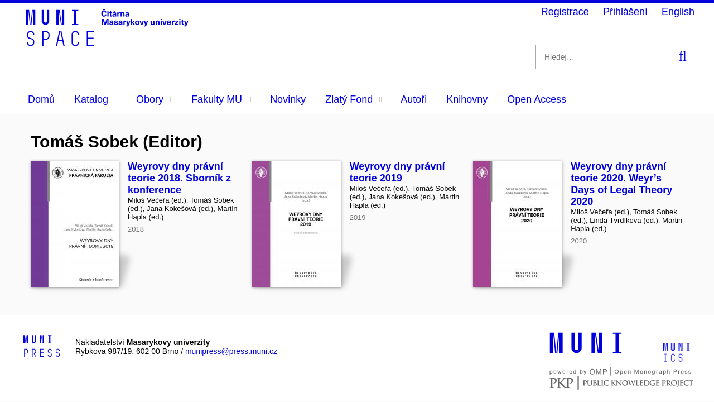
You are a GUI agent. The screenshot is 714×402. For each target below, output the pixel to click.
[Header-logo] (109, 42)
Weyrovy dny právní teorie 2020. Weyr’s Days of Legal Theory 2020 (621, 184)
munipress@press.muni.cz (231, 351)
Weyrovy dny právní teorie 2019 (397, 172)
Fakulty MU (221, 99)
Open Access (536, 99)
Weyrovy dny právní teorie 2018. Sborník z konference (179, 178)
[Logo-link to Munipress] (42, 346)
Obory (154, 99)
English (678, 11)
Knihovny (467, 99)
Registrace (565, 11)
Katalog (96, 99)
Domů (41, 99)
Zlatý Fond (353, 99)
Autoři (414, 99)
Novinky (288, 99)
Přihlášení (625, 11)
